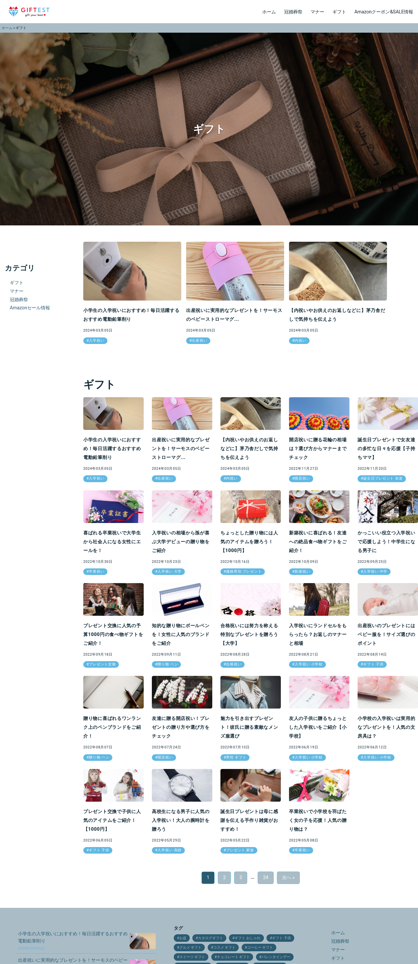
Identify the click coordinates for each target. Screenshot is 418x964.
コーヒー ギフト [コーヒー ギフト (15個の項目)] (260, 947)
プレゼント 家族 (240, 850)
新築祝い (302, 571)
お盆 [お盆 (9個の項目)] (182, 938)
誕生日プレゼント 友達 (383, 478)
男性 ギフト (236, 757)
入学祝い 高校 (169, 850)
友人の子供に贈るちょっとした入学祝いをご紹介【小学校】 (318, 727)
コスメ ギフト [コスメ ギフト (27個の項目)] (224, 947)
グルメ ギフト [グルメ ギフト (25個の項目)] (190, 947)
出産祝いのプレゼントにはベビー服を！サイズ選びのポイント (386, 634)
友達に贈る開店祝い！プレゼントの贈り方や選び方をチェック (181, 727)
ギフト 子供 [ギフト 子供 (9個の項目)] (281, 938)
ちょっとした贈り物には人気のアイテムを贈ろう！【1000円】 (249, 541)
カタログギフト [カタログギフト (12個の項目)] (210, 938)
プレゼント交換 (102, 664)
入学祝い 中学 (375, 571)
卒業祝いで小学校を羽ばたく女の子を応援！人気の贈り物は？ (318, 820)
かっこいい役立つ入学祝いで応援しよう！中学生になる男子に (386, 541)
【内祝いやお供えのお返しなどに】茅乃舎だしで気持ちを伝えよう (249, 448)
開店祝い (302, 478)
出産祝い (199, 340)
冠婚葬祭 (293, 12)
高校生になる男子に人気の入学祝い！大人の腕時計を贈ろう (181, 820)
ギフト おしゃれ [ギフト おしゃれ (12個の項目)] (247, 938)
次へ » (288, 877)
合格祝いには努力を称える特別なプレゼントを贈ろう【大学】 (249, 634)
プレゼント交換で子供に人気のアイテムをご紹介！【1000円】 (112, 820)
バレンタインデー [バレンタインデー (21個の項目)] (276, 957)
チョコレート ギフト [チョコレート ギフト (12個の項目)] (233, 957)
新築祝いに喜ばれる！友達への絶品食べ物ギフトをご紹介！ (318, 541)
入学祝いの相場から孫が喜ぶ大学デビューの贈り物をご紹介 (181, 541)
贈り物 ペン (167, 664)
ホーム (269, 12)
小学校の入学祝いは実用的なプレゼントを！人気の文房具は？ (386, 727)
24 (265, 877)
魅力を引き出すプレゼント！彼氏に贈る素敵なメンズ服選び (249, 727)
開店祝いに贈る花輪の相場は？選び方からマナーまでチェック (318, 448)
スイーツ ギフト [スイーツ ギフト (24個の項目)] (192, 957)
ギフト (339, 12)
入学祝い (96, 340)
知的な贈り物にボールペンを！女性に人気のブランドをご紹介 (181, 634)
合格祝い (233, 664)
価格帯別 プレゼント (244, 571)
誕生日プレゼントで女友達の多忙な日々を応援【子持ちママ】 (386, 448)
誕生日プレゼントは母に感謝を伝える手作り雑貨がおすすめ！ (249, 820)
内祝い (300, 340)
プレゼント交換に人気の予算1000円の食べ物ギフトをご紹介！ (113, 634)
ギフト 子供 (373, 664)
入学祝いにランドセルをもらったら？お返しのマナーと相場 (318, 634)
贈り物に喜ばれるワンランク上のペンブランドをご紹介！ (112, 727)
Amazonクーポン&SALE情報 (383, 12)
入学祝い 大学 (169, 571)
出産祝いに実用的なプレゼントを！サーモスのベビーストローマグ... (181, 448)
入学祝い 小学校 (308, 664)
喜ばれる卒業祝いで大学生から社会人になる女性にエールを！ (112, 541)
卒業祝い (96, 571)
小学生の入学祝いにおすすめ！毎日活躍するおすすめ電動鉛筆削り (112, 448)
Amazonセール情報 (30, 308)
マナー (317, 12)
